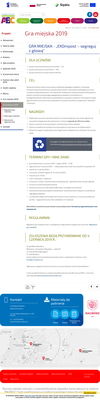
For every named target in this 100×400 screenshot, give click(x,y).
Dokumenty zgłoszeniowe (9, 121)
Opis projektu (9, 63)
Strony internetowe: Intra (89, 375)
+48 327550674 (18, 319)
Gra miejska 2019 (10, 105)
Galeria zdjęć (8, 46)
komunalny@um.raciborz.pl (19, 321)
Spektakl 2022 (9, 68)
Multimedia (8, 51)
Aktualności (8, 40)
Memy (6, 93)
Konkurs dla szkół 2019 (11, 81)
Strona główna (76, 27)
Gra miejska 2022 (10, 99)
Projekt (85, 27)
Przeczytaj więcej (30, 395)
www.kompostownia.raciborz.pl (49, 276)
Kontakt (6, 126)
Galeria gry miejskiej (11, 116)
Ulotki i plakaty (9, 88)
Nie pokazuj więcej (90, 393)
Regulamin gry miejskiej (9, 111)
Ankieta (6, 57)
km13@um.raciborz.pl (35, 260)
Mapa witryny (14, 379)
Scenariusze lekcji (11, 74)
